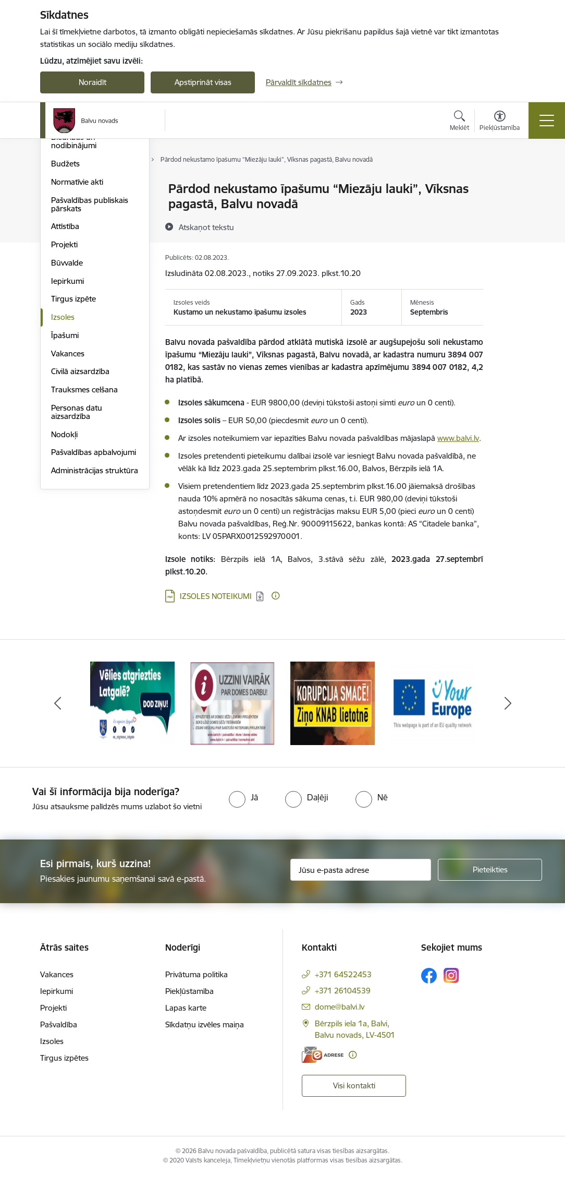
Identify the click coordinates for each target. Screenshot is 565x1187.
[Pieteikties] (490, 881)
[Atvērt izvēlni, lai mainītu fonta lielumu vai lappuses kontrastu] (499, 122)
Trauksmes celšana (84, 514)
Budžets (65, 288)
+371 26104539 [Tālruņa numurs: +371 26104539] (343, 1001)
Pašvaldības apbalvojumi (93, 577)
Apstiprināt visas (203, 82)
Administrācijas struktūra (94, 595)
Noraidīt (92, 82)
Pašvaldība (58, 1035)
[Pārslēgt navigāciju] (547, 120)
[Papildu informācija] (275, 596)
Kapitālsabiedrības (83, 244)
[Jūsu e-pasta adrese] (360, 881)
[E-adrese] (322, 1065)
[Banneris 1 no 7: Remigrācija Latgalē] (132, 714)
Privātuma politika (196, 985)
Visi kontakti (354, 1096)
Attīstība (65, 351)
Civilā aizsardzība (80, 496)
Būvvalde (67, 387)
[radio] (243, 808)
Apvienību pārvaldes (86, 226)
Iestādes (65, 207)
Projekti (64, 369)
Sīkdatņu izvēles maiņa (204, 1035)
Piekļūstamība (189, 1002)
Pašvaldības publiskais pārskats (89, 329)
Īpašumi (65, 460)
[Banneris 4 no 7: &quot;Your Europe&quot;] (432, 714)
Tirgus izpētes (64, 1069)
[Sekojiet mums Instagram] (451, 986)
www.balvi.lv (458, 438)
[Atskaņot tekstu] (206, 227)
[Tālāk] (508, 715)
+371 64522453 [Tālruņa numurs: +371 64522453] (343, 985)
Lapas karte (185, 1019)
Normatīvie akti (77, 306)
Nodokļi (64, 559)
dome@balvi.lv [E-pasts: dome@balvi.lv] (339, 1018)
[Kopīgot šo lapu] (510, 210)
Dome (61, 190)
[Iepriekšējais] (57, 715)
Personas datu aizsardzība (76, 536)
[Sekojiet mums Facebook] (429, 986)
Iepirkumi (67, 406)
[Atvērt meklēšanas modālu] (459, 122)
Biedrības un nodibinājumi (73, 266)
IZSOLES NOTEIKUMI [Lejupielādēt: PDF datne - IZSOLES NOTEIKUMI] (216, 596)
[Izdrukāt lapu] (510, 184)
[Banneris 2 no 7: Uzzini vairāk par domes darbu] (232, 714)
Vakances (67, 478)
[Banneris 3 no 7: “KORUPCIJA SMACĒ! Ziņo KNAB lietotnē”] (332, 714)
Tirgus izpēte (73, 424)
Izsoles (63, 442)
